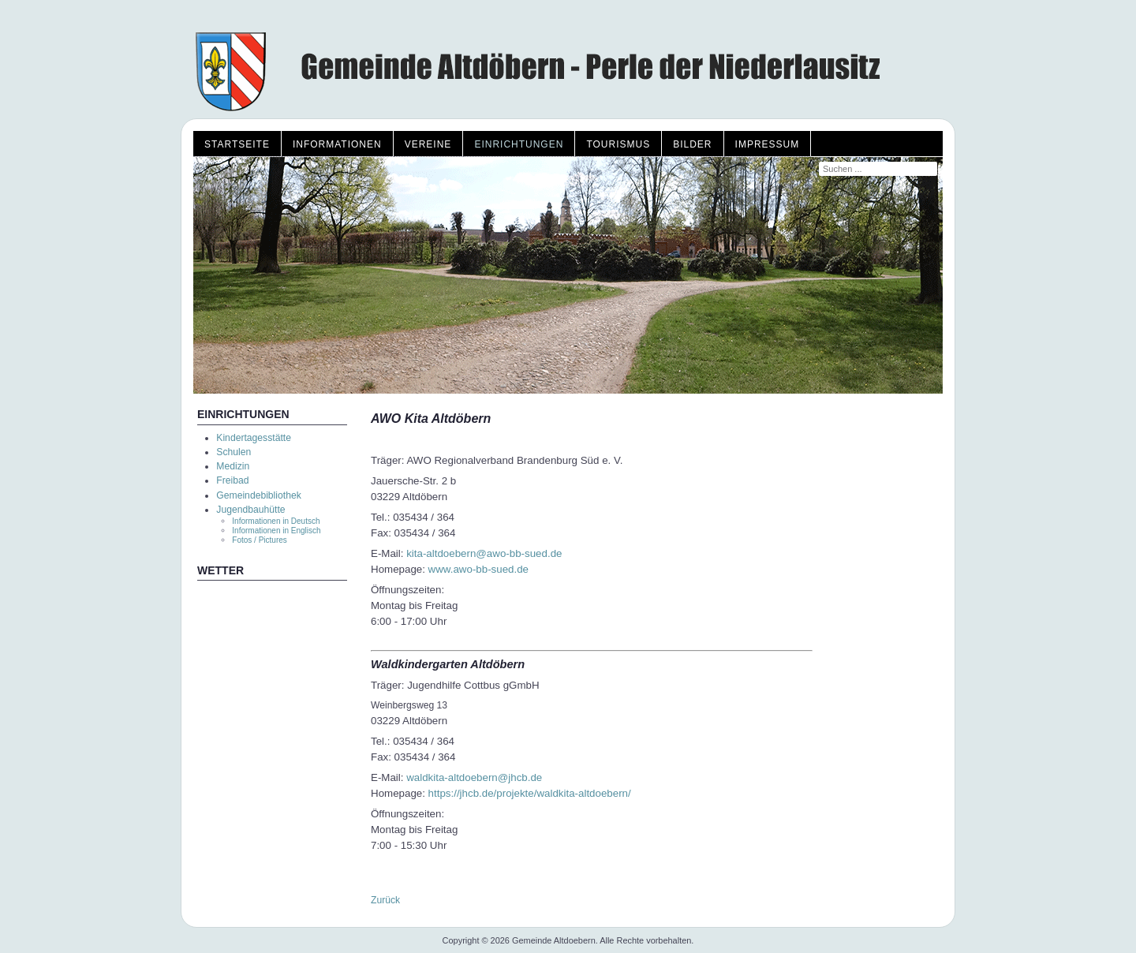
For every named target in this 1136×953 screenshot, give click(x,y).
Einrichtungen (518, 144)
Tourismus (618, 144)
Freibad (232, 480)
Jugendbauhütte (250, 509)
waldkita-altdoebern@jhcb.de (474, 777)
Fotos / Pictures (259, 540)
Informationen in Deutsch (276, 521)
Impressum (767, 144)
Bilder (692, 144)
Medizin (232, 466)
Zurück (385, 900)
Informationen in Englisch (276, 530)
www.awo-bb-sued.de (478, 569)
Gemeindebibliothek (258, 495)
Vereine (428, 144)
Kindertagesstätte (253, 437)
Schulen (233, 452)
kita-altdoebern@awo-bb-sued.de (484, 553)
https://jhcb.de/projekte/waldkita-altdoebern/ (529, 793)
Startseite (237, 144)
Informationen (337, 144)
